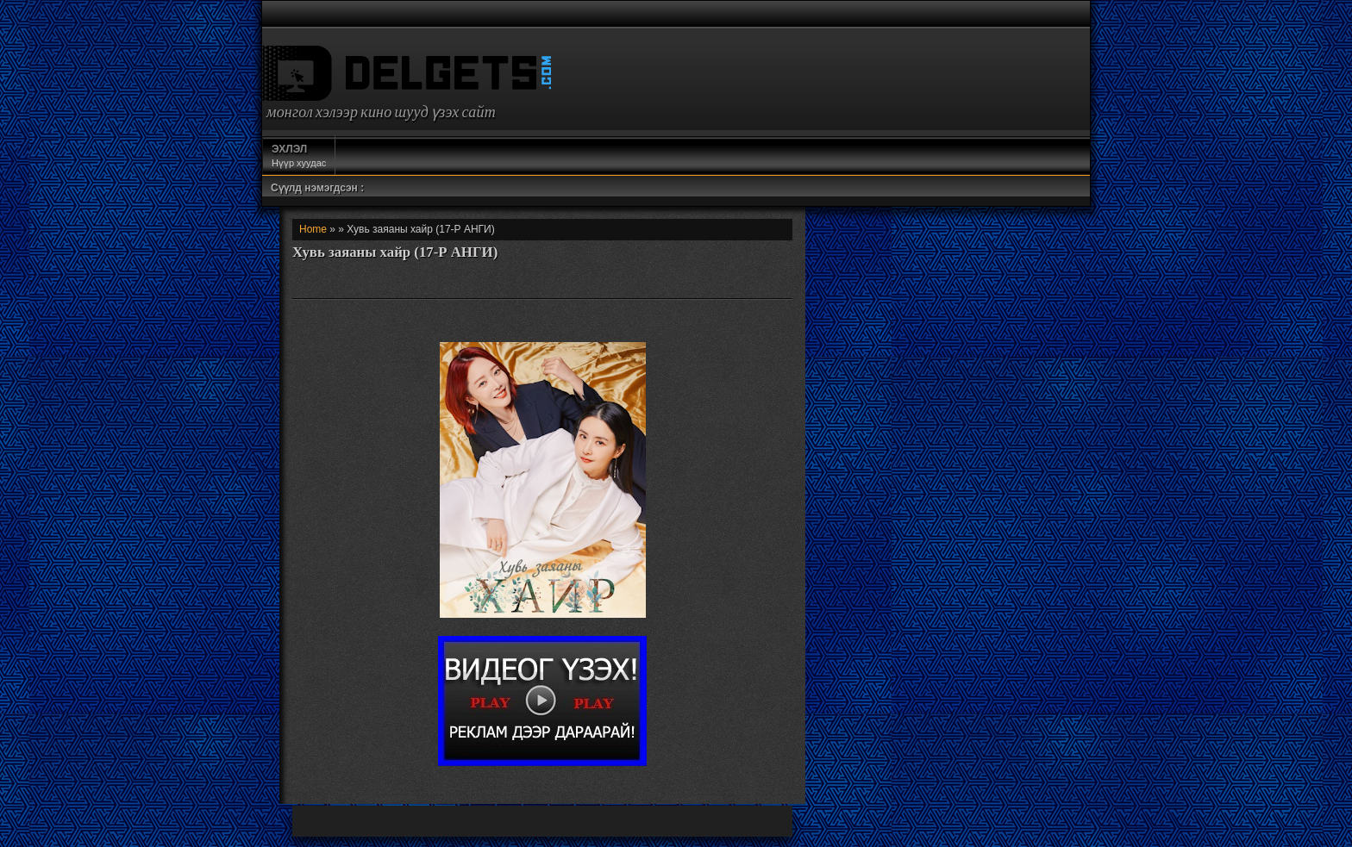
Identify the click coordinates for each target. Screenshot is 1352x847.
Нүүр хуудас (299, 155)
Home (313, 229)
